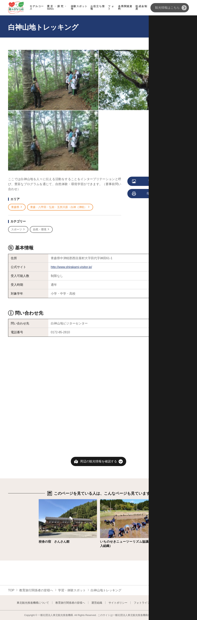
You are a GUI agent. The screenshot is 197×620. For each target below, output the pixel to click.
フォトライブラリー (146, 602)
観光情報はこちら (171, 7)
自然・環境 (41, 229)
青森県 (17, 207)
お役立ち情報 (97, 7)
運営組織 (96, 602)
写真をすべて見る (152, 181)
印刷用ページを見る (153, 194)
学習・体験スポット (72, 590)
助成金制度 (141, 7)
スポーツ (18, 229)
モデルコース (37, 7)
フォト (111, 7)
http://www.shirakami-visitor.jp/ (71, 267)
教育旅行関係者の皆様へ (36, 590)
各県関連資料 (125, 7)
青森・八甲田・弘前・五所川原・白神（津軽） (60, 207)
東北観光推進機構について (33, 602)
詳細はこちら (48, 501)
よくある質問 (172, 602)
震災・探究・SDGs (57, 7)
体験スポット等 (79, 7)
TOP (11, 590)
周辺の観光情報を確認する (98, 461)
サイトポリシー (118, 602)
